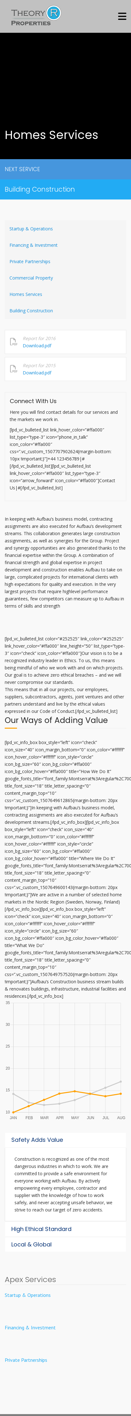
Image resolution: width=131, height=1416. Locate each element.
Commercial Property (31, 278)
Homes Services (25, 294)
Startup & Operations (31, 229)
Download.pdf (37, 346)
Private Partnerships (29, 261)
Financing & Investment (33, 245)
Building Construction (40, 189)
